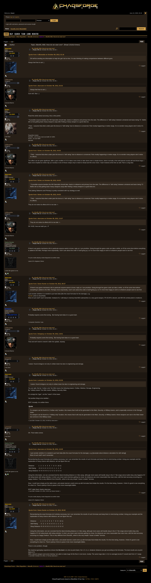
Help (11, 34)
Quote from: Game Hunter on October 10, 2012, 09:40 (47, 510)
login (11, 17)
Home (6, 34)
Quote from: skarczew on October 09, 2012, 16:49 (46, 449)
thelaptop (8, 309)
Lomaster (8, 358)
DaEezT (41, 36)
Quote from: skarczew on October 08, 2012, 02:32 (46, 86)
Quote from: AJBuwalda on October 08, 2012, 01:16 (46, 54)
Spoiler (30, 296)
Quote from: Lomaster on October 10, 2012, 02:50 (46, 380)
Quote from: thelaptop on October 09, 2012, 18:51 (46, 334)
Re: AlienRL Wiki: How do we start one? (43, 48)
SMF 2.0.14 (67, 577)
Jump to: (123, 570)
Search (17, 34)
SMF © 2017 (74, 577)
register (17, 17)
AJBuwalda (9, 80)
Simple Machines (82, 577)
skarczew (8, 48)
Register (35, 34)
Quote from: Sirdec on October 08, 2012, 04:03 (45, 150)
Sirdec (7, 109)
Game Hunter (9, 242)
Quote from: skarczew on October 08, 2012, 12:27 (46, 218)
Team (23, 34)
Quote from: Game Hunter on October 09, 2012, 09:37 (47, 284)
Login (29, 34)
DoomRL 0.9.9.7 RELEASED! (19, 28)
